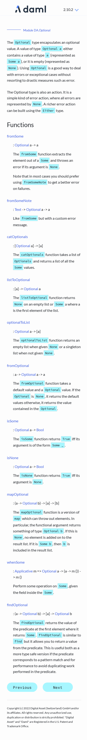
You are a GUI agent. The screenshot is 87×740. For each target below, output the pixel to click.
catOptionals (17, 236)
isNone (12, 457)
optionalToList (18, 322)
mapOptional (17, 494)
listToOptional (18, 279)
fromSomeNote (19, 200)
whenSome (16, 562)
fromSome (15, 136)
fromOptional (18, 365)
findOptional (17, 604)
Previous (22, 687)
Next (57, 687)
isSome (12, 421)
